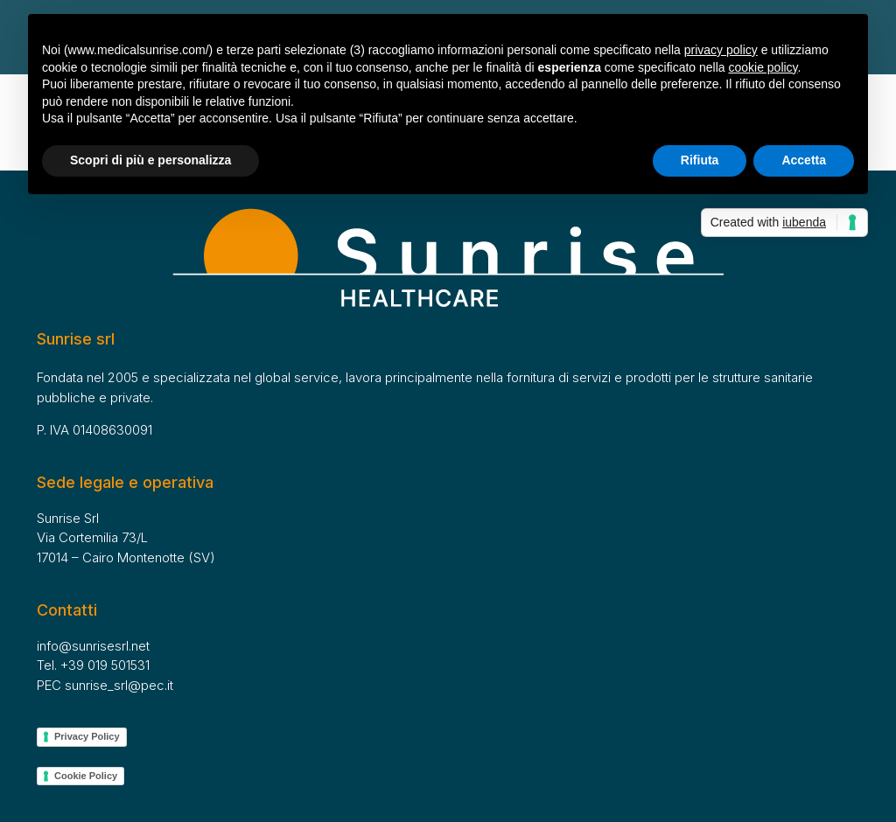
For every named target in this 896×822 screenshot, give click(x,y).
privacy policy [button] (721, 50)
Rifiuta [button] (700, 160)
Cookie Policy (85, 775)
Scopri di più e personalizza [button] (150, 160)
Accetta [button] (803, 160)
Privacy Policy (87, 736)
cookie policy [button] (762, 67)
